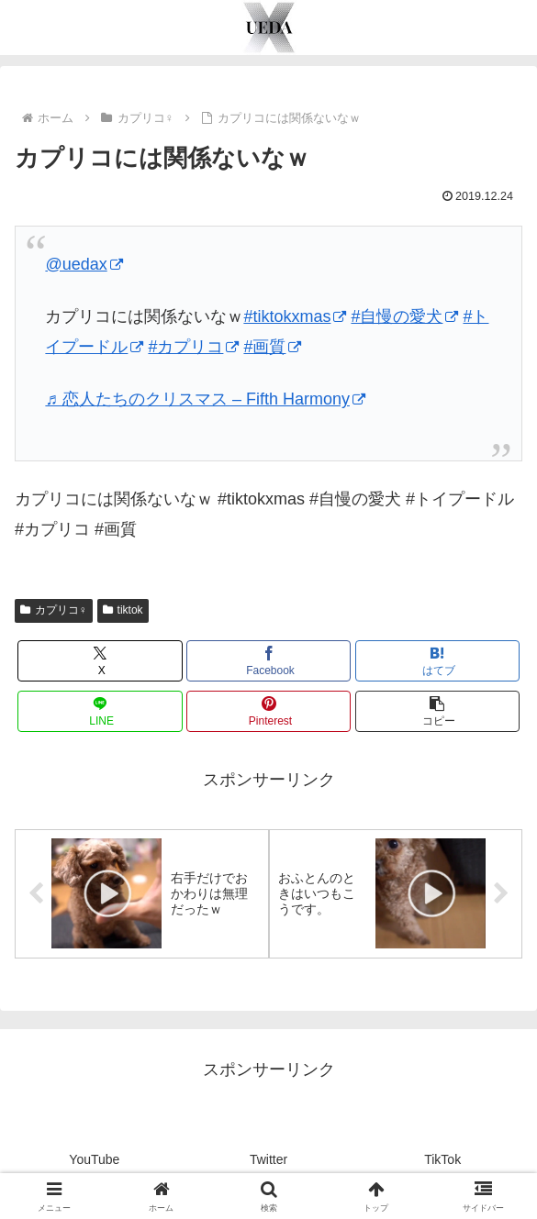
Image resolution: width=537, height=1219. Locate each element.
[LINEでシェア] (100, 711)
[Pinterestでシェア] (269, 711)
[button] (437, 711)
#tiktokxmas (294, 316)
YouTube (94, 1160)
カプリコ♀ (53, 610)
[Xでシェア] (100, 661)
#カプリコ (193, 347)
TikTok (442, 1160)
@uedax (83, 264)
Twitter (268, 1160)
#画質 (272, 347)
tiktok (123, 610)
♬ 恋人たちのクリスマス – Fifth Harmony (205, 399)
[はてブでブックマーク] (437, 661)
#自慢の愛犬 (404, 316)
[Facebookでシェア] (269, 661)
